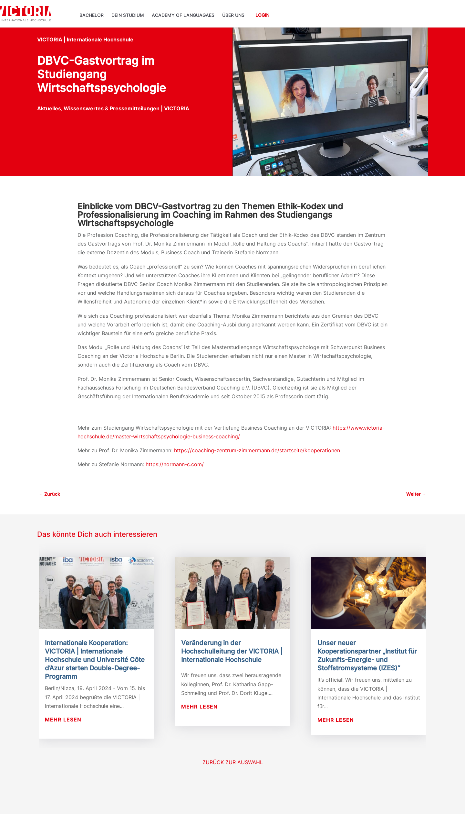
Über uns (233, 15)
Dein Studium (127, 15)
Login (262, 15)
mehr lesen (63, 719)
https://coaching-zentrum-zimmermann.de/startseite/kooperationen (257, 450)
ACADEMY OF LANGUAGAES (183, 15)
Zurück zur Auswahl (232, 762)
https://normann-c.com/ (175, 464)
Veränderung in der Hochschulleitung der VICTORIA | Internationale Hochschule (232, 651)
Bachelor (91, 15)
